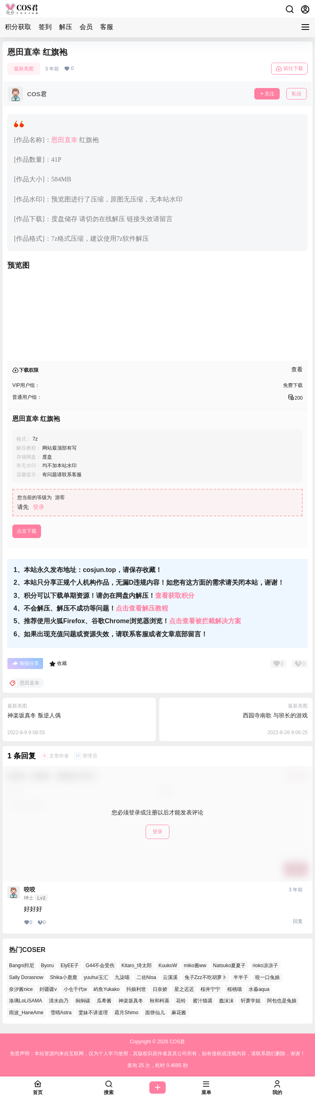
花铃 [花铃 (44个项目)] (181, 1001)
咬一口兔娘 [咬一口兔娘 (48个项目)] (267, 977)
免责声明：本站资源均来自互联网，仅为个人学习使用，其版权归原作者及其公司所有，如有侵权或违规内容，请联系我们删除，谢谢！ (157, 1053)
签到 (45, 26)
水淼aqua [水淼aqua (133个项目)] (259, 989)
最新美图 (24, 69)
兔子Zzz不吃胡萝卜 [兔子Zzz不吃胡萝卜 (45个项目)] (206, 977)
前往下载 (289, 69)
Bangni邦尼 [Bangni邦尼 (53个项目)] (21, 965)
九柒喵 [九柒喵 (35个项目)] (122, 977)
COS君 (176, 1042)
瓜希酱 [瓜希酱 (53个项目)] (104, 1001)
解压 (65, 26)
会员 (86, 26)
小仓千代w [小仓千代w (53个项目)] (75, 989)
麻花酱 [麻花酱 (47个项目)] (178, 1012)
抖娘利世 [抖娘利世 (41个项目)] (136, 989)
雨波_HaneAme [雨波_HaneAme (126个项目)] (26, 1012)
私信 (296, 94)
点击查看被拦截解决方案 (205, 620)
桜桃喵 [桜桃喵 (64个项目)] (234, 989)
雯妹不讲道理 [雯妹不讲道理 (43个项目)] (93, 1012)
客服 (106, 26)
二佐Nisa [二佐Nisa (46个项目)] (146, 977)
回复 (298, 921)
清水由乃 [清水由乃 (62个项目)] (58, 1001)
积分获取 (18, 26)
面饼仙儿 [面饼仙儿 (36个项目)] (155, 1012)
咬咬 (29, 889)
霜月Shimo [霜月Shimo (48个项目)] (126, 1012)
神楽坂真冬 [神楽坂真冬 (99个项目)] (131, 1001)
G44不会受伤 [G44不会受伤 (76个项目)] (100, 965)
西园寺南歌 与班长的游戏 (275, 715)
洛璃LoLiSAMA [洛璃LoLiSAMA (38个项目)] (25, 1001)
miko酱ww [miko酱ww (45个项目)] (195, 965)
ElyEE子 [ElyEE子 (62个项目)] (70, 965)
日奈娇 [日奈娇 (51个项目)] (160, 989)
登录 (38, 507)
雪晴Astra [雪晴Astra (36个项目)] (61, 1012)
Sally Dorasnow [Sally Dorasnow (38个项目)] (26, 977)
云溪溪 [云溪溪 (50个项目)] (170, 977)
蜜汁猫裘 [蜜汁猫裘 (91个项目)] (202, 1001)
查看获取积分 (174, 595)
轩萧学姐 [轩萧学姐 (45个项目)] (250, 1001)
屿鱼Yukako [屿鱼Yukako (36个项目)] (106, 989)
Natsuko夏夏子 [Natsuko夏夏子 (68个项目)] (229, 965)
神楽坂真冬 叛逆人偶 (34, 715)
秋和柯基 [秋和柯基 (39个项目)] (159, 1001)
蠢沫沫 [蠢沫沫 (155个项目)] (226, 1001)
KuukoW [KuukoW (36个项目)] (167, 965)
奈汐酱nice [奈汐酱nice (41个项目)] (21, 989)
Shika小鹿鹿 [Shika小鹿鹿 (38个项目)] (63, 977)
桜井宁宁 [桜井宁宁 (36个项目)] (210, 989)
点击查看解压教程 (142, 608)
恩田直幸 (64, 139)
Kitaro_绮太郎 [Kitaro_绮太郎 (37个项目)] (136, 965)
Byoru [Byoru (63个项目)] (47, 965)
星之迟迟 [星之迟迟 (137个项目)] (184, 989)
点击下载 (27, 531)
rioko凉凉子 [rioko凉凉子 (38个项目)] (265, 965)
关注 (267, 94)
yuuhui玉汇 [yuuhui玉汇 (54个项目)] (96, 977)
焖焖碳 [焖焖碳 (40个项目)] (82, 1001)
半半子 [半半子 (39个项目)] (240, 977)
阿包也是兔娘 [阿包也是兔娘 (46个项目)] (282, 1001)
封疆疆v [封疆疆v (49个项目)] (48, 989)
